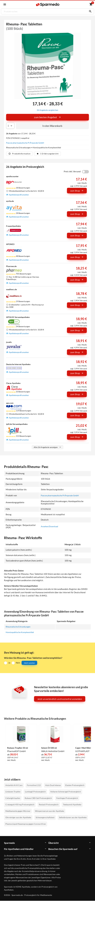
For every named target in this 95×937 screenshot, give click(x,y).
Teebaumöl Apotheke (72, 804)
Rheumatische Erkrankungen (19, 626)
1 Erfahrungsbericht (48, 153)
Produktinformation (19, 153)
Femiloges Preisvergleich (67, 798)
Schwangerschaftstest (45, 817)
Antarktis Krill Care (13, 785)
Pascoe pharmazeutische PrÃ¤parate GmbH (25, 143)
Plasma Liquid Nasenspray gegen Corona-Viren (25, 824)
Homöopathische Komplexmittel (20, 632)
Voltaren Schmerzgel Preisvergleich (65, 791)
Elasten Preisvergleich (74, 785)
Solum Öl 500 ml (49, 748)
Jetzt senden (29, 663)
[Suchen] (89, 11)
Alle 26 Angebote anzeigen (47, 447)
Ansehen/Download (50, 526)
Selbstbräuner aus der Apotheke (73, 817)
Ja (9, 663)
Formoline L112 (34, 785)
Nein (18, 663)
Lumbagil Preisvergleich (35, 791)
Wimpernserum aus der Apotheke (49, 811)
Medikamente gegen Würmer (17, 811)
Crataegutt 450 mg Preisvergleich (19, 804)
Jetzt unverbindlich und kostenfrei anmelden (59, 699)
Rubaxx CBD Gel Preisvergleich (38, 798)
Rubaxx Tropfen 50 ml (17, 748)
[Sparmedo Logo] (47, 5)
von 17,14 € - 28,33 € (20, 133)
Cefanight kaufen (12, 798)
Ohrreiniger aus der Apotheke (18, 817)
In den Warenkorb (52, 125)
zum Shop (77, 190)
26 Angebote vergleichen (47, 110)
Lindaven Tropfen (12, 791)
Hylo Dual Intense (53, 785)
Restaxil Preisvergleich (48, 804)
